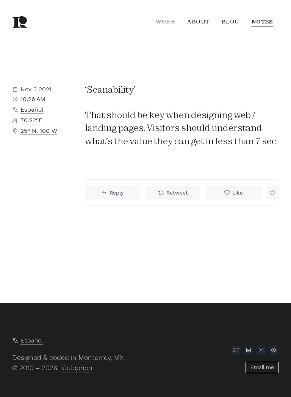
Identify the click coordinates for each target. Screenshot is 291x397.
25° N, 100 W (38, 130)
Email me (262, 367)
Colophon (77, 368)
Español (32, 109)
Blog (230, 21)
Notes (262, 21)
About (198, 21)
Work (165, 21)
